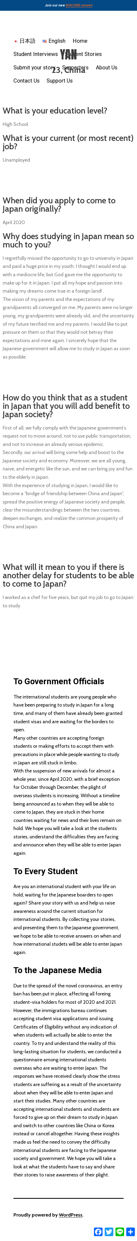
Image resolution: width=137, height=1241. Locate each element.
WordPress (70, 1215)
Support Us (60, 80)
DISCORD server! (79, 5)
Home (80, 41)
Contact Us (26, 80)
